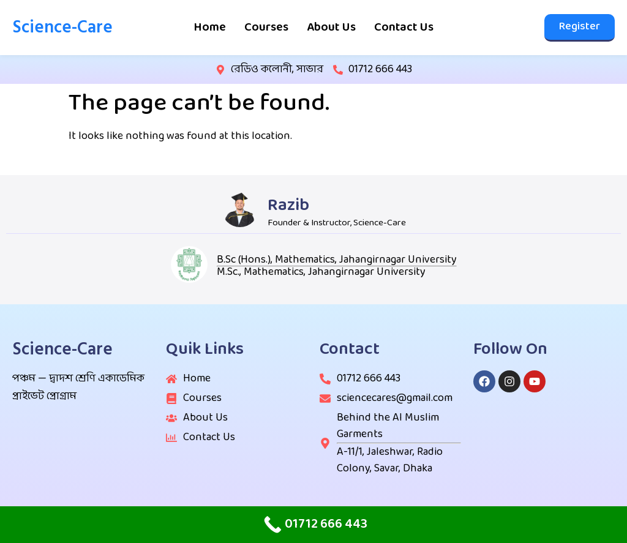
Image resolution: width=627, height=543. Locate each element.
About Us (331, 27)
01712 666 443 (380, 69)
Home (209, 27)
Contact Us (404, 27)
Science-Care (62, 27)
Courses (266, 27)
